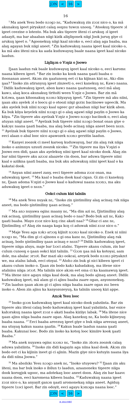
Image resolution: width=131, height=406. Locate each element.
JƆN (53, 4)
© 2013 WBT (65, 402)
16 (70, 4)
